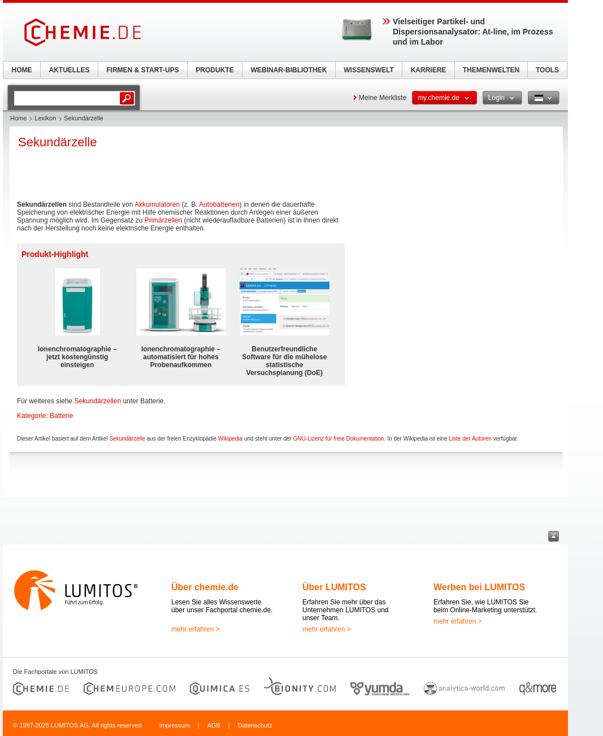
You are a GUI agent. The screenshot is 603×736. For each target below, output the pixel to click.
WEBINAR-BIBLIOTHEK (289, 70)
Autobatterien (219, 204)
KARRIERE (428, 70)
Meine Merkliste (382, 98)
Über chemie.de (204, 587)
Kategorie (31, 416)
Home (18, 118)
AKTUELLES (69, 70)
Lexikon (45, 118)
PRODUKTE (214, 70)
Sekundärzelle (127, 438)
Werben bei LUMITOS (479, 587)
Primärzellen (163, 220)
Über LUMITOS (334, 587)
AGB (213, 725)
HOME (22, 70)
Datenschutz (255, 725)
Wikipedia (230, 438)
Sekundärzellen (97, 401)
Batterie (61, 416)
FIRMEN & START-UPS (142, 70)
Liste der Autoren (470, 438)
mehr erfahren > (195, 629)
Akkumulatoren (157, 204)
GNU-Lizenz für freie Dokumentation (338, 438)
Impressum (174, 725)
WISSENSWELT (368, 70)
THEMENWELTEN (491, 70)
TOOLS (547, 70)
